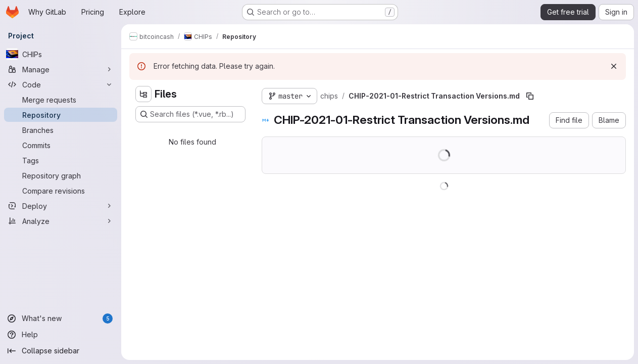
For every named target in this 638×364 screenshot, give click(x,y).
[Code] (60, 84)
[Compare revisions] (60, 191)
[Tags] (60, 160)
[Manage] (60, 69)
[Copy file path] (530, 96)
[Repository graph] (60, 175)
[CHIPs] (60, 54)
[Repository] (60, 115)
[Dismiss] (614, 66)
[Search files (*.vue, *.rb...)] (190, 114)
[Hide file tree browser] (143, 94)
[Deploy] (60, 206)
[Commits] (60, 145)
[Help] (60, 335)
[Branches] (60, 130)
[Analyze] (60, 221)
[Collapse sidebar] (60, 351)
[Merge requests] (60, 100)
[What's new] (60, 318)
